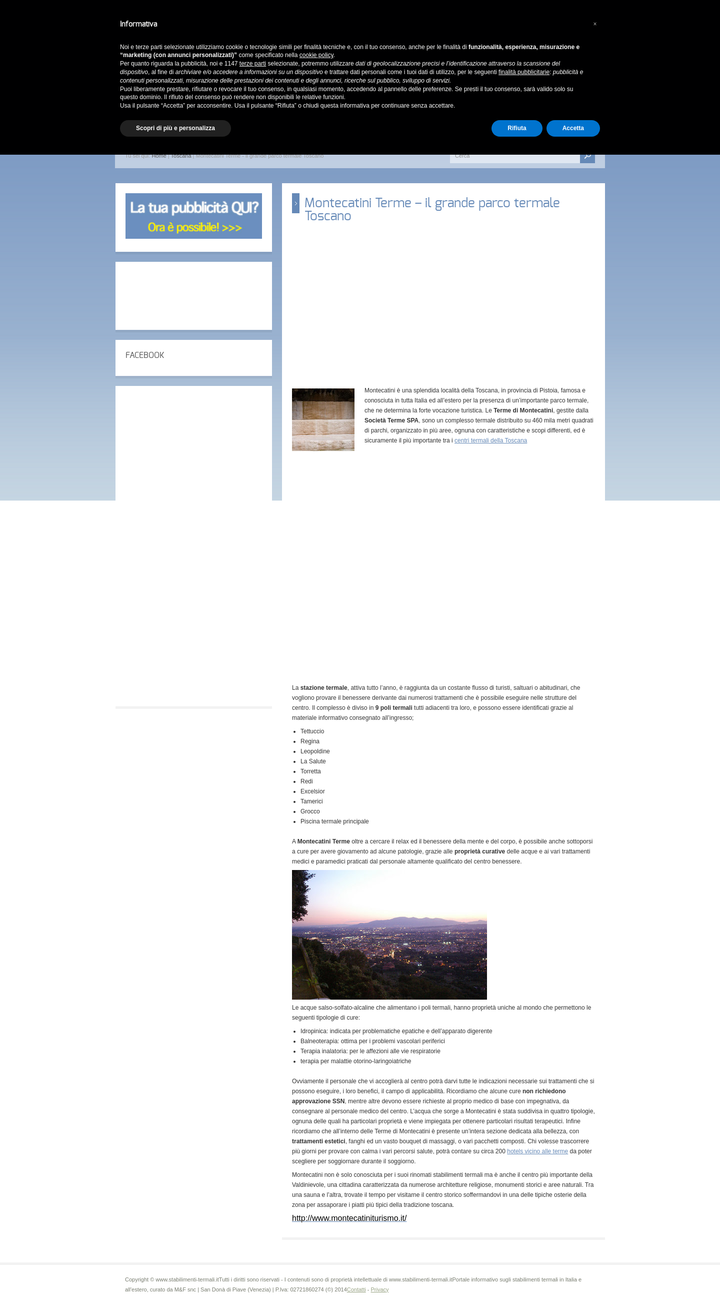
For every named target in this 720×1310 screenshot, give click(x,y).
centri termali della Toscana (490, 440)
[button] (595, 24)
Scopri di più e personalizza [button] (175, 128)
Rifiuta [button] (517, 128)
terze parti (253, 63)
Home (159, 156)
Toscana (181, 156)
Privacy (379, 1289)
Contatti (356, 1289)
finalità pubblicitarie (524, 72)
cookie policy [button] (317, 55)
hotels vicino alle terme (537, 1151)
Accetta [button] (573, 128)
